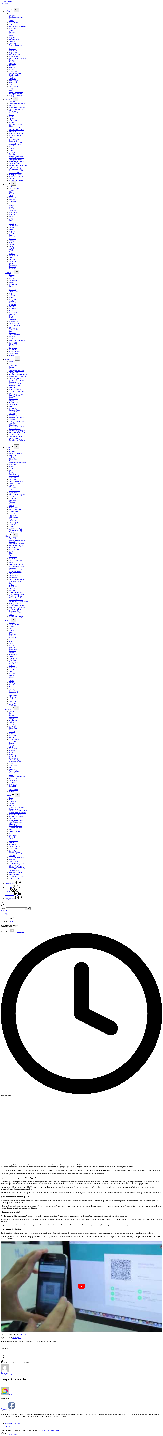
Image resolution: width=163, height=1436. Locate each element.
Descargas (4, 1373)
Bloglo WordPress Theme (50, 1430)
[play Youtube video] (81, 1286)
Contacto (8, 1420)
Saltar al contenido (7, 2)
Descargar (4, 3)
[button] (26, 908)
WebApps (23, 1334)
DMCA (7, 1427)
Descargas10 (16, 1338)
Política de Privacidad (12, 1423)
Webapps (12, 921)
